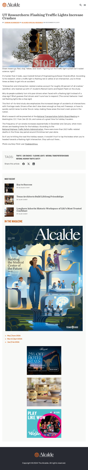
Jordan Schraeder (12, 22)
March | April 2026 (14, 339)
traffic (19, 156)
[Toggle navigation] (84, 5)
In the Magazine (13, 221)
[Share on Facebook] (23, 163)
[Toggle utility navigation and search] (80, 5)
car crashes (27, 156)
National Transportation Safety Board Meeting (57, 116)
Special (32, 22)
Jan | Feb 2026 (13, 342)
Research (39, 22)
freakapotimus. (31, 144)
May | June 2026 (14, 336)
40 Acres (25, 22)
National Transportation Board (57, 156)
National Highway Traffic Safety (28, 159)
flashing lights (39, 156)
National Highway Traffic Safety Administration (22, 129)
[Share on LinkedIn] (33, 163)
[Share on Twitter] (28, 163)
